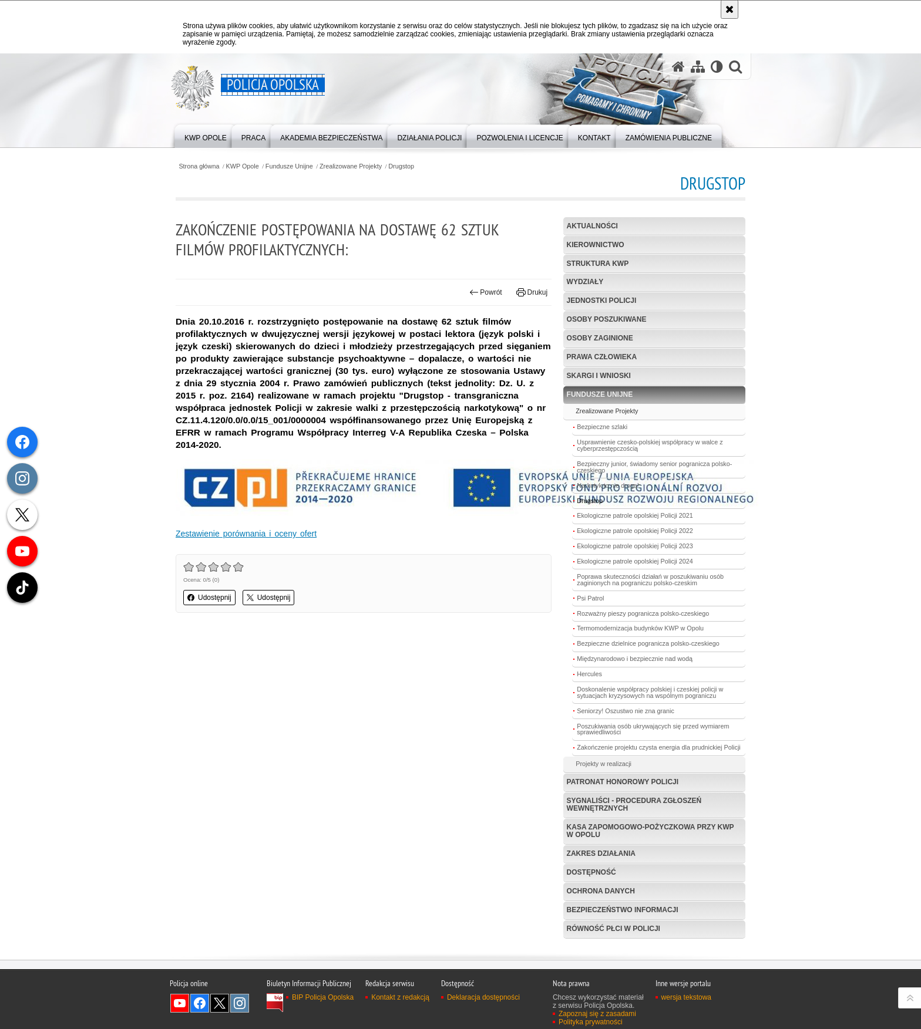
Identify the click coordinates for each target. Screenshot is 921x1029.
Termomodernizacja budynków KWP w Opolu (640, 628)
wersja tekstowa (686, 997)
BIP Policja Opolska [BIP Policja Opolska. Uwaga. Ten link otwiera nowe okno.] (323, 997)
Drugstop (401, 166)
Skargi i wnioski (599, 376)
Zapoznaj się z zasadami (597, 1014)
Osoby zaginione (600, 338)
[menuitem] (205, 135)
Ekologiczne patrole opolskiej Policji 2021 (635, 515)
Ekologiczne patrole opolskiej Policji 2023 (635, 545)
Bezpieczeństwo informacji (622, 910)
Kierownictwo (595, 245)
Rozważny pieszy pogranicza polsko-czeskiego (643, 613)
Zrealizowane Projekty (351, 166)
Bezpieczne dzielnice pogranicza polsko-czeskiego (648, 643)
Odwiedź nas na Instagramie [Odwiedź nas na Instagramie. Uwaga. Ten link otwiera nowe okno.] (239, 1003)
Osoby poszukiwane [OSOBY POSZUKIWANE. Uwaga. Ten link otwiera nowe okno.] (607, 319)
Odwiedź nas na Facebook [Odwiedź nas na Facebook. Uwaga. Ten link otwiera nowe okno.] (199, 1003)
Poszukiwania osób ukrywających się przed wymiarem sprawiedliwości (653, 729)
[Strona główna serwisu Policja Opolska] (678, 66)
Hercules (589, 673)
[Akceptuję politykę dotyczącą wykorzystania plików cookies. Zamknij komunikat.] (729, 9)
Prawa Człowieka (602, 357)
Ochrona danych (601, 891)
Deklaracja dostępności (483, 997)
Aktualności (592, 226)
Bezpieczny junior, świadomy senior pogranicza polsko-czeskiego (654, 467)
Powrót (485, 292)
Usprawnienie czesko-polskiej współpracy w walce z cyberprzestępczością (649, 445)
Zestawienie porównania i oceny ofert (246, 533)
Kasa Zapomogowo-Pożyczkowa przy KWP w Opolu (650, 831)
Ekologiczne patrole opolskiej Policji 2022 (635, 530)
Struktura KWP (598, 263)
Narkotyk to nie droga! (608, 485)
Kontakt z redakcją (400, 997)
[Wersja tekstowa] (717, 66)
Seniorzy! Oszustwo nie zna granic (625, 710)
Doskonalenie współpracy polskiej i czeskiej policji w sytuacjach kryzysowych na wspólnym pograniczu (650, 692)
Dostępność (591, 872)
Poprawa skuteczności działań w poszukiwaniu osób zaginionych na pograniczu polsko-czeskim (650, 579)
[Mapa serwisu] (698, 66)
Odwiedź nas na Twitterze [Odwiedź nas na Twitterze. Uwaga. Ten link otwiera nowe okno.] (219, 1003)
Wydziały (585, 282)
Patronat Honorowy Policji (622, 782)
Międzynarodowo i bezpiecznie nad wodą (635, 658)
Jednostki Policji (602, 300)
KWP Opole (242, 166)
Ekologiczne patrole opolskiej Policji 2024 (635, 561)
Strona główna (199, 166)
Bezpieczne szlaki (602, 426)
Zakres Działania (601, 853)
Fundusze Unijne (289, 166)
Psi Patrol (590, 598)
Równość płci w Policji (613, 929)
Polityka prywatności (591, 1022)
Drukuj (531, 292)
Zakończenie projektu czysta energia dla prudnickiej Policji (658, 747)
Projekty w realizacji (603, 763)
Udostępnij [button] (209, 597)
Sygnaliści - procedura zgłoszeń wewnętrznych (634, 804)
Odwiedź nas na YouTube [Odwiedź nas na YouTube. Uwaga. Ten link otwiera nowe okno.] (179, 1003)
